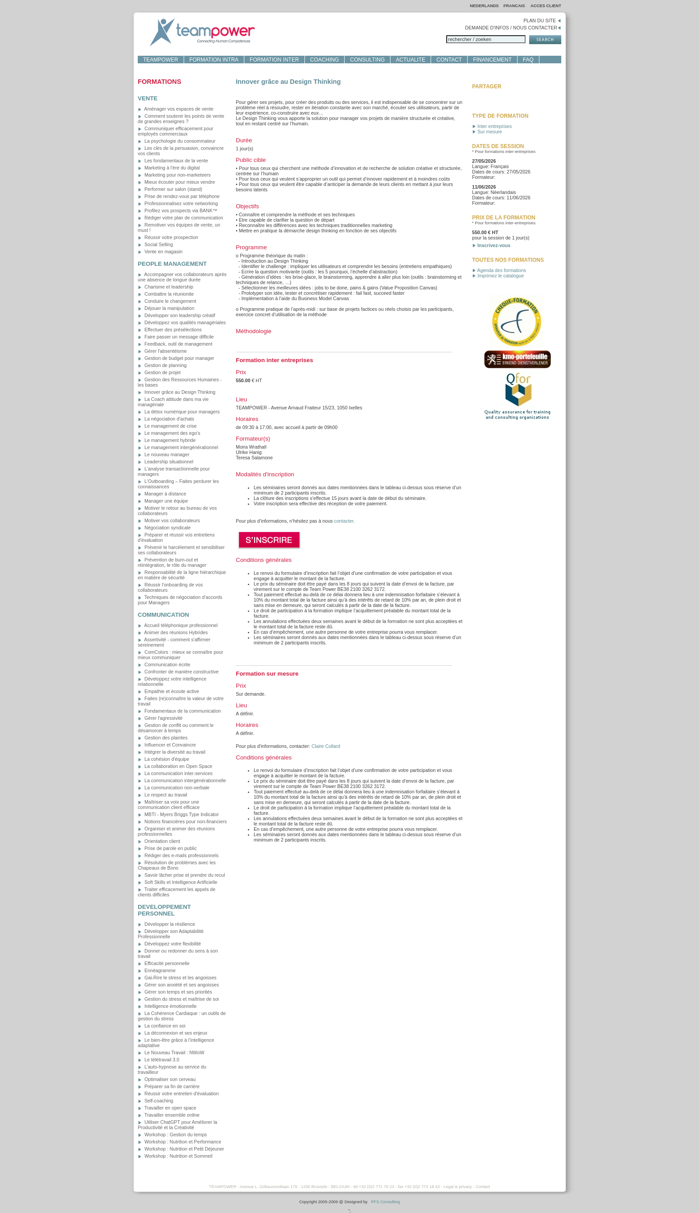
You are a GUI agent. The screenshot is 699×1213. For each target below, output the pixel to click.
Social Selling (155, 244)
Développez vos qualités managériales (182, 322)
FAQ (528, 60)
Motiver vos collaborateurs (169, 520)
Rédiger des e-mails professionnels (178, 855)
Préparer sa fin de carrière (169, 1086)
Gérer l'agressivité (160, 718)
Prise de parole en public (167, 848)
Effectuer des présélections (169, 329)
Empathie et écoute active (168, 691)
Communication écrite (164, 664)
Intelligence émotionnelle (167, 1006)
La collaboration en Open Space (175, 766)
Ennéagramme (157, 970)
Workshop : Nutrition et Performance (179, 1141)
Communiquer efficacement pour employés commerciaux (175, 131)
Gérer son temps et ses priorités (175, 991)
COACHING (324, 60)
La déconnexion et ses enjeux (172, 1033)
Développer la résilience (166, 924)
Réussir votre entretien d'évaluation (178, 1093)
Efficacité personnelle (163, 963)
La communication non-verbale (174, 787)
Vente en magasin (160, 251)
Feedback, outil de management (175, 344)
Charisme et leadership (165, 286)
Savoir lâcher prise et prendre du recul (181, 875)
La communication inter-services (175, 773)
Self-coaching (155, 1100)
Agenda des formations (499, 270)
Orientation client (159, 841)
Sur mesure (487, 131)
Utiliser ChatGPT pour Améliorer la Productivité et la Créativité (177, 1124)
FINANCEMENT (492, 60)
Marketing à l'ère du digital (169, 167)
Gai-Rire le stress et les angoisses (177, 977)
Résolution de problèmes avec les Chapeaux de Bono (177, 865)
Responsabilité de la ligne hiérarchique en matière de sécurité (182, 574)
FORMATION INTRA (213, 60)
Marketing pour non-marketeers (174, 174)
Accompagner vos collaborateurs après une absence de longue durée (182, 277)
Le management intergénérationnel (178, 447)
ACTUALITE (410, 60)
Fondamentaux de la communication (179, 711)
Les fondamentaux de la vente (173, 160)
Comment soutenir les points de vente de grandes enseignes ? (181, 118)
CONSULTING (367, 60)
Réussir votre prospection (168, 237)
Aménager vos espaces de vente (176, 108)
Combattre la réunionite (166, 294)
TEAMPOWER (160, 60)
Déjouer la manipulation (166, 308)
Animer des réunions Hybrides (173, 632)
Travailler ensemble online (169, 1115)
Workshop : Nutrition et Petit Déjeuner (181, 1148)
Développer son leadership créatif (176, 315)
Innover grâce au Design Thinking (176, 392)
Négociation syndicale (164, 527)
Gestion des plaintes (163, 737)
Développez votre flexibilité (169, 943)
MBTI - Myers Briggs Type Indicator (178, 814)
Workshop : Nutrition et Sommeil (175, 1156)
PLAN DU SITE (542, 20)
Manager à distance (162, 493)
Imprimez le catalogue (498, 275)
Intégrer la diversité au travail (172, 752)
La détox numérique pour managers (179, 411)
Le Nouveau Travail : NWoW (171, 1052)
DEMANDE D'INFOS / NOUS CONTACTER (513, 27)
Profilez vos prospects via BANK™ (177, 210)
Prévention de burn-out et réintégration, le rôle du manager (172, 562)
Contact (483, 1186)
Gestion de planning (162, 365)
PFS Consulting (385, 1202)
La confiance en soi (161, 1025)
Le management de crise (167, 426)
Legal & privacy (458, 1186)
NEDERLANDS (484, 6)
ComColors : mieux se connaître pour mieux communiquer (180, 654)
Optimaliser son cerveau (167, 1079)
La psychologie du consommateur (176, 141)
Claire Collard (326, 746)
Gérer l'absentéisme (162, 351)
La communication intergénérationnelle (182, 780)
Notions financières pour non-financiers (182, 821)
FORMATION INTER (274, 60)
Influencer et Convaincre (167, 744)
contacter (343, 521)
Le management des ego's (169, 433)
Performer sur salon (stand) (170, 189)
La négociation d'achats (166, 418)
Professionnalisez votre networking (178, 203)
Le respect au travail (162, 794)
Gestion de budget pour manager (176, 358)
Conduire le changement (167, 301)
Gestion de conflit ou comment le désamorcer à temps (176, 727)
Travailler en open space (167, 1107)
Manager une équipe (163, 500)
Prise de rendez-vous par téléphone (179, 196)
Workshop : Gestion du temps (172, 1134)
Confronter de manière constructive (178, 671)
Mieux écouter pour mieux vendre (176, 182)
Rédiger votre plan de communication (180, 217)
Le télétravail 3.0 (158, 1059)
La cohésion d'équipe (163, 759)
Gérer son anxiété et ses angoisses (178, 984)
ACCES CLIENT (545, 6)
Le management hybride (167, 440)
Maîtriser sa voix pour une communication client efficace (169, 804)
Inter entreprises (492, 126)
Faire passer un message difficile (176, 336)
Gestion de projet (159, 372)
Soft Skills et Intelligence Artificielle (177, 882)
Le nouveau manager (163, 454)
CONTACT (449, 60)
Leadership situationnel (165, 461)
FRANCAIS (514, 6)
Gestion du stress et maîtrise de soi (178, 999)
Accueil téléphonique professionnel (178, 625)
